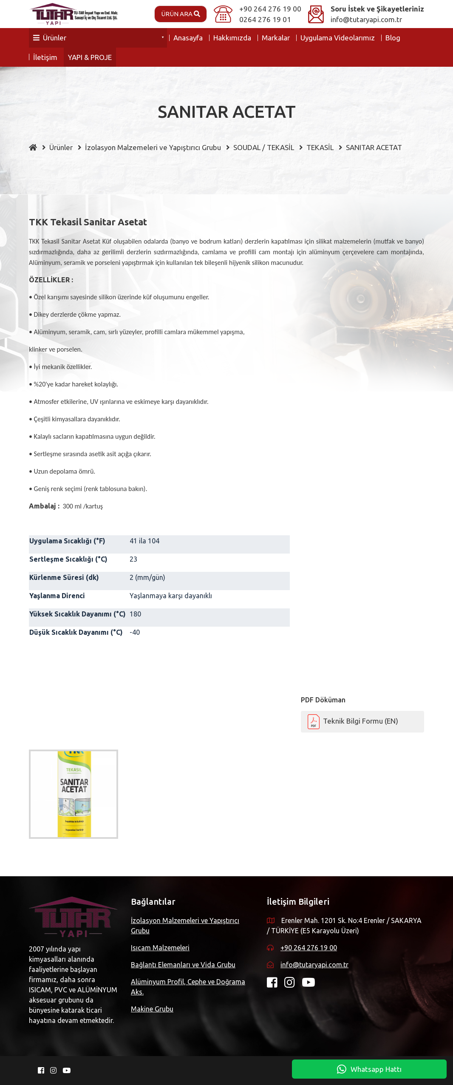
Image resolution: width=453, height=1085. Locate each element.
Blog (392, 38)
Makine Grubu (152, 1009)
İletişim (45, 57)
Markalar (276, 38)
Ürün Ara (180, 13)
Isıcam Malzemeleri (160, 948)
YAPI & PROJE (90, 57)
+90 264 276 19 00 (270, 9)
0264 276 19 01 (265, 19)
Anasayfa (188, 38)
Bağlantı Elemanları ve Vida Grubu (183, 965)
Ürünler (49, 38)
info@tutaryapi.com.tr (366, 19)
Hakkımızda (232, 38)
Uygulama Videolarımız (337, 38)
